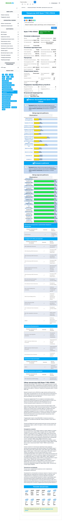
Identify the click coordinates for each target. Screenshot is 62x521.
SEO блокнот (10, 32)
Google (11, 74)
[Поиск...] (26, 2)
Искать (54, 27)
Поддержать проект (10, 17)
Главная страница (10, 15)
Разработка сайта (6, 96)
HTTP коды (10, 67)
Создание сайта (6, 107)
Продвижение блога (7, 89)
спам (4, 109)
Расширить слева (28, 17)
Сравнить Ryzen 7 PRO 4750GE (45, 32)
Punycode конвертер (10, 55)
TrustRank (9, 78)
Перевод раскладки (10, 60)
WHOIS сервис (10, 50)
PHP (8, 76)
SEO (3, 78)
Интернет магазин (7, 83)
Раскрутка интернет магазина (9, 101)
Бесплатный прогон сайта (10, 53)
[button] (53, 3)
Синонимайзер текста (10, 43)
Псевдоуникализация (10, 57)
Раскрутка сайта (6, 103)
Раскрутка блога (6, 98)
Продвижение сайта (7, 94)
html (4, 76)
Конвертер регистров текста (10, 39)
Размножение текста (10, 41)
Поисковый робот (7, 87)
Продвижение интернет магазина (8, 92)
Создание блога (6, 105)
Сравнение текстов (10, 36)
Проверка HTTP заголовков (10, 48)
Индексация (5, 80)
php (12, 76)
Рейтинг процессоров (10, 23)
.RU (10, 3)
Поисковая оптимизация (8, 85)
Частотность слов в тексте (10, 46)
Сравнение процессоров (10, 26)
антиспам (14, 107)
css (6, 74)
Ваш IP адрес (10, 34)
